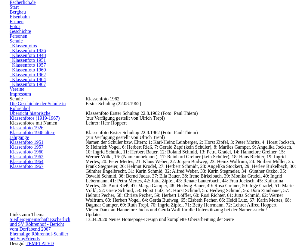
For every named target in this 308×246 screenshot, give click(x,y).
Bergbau (18, 11)
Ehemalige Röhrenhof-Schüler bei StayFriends (39, 236)
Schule (16, 40)
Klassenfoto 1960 (28, 69)
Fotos (15, 26)
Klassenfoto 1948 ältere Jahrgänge (32, 135)
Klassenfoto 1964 (28, 79)
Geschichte (20, 31)
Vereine (17, 89)
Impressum (20, 93)
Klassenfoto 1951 (28, 60)
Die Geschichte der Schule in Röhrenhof (38, 106)
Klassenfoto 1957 (28, 65)
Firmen (16, 21)
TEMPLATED (40, 243)
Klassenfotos (23, 45)
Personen (18, 36)
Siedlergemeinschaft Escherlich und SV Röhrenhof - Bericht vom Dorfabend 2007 (40, 224)
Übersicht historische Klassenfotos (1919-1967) (35, 116)
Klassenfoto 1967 (28, 84)
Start (14, 7)
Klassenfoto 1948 (28, 55)
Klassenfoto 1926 (28, 50)
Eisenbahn (20, 16)
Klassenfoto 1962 (28, 74)
